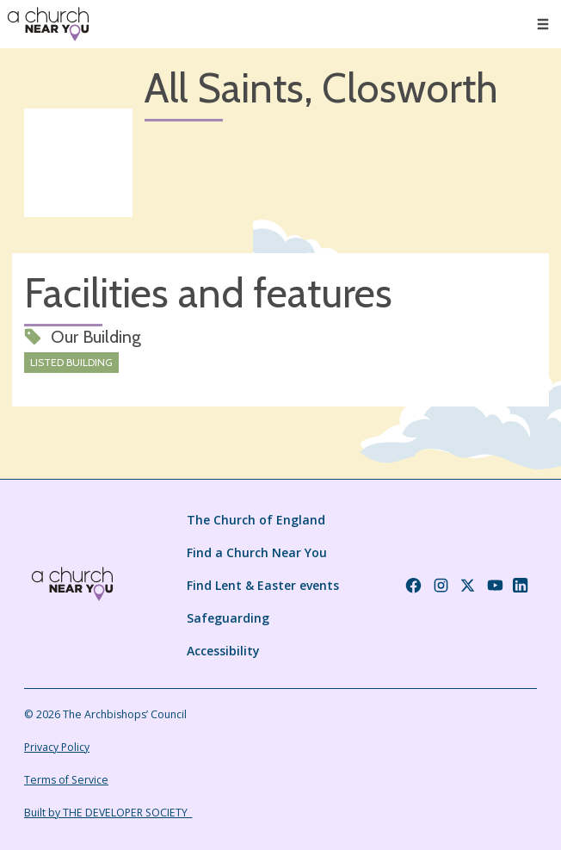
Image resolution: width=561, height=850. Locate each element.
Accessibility (223, 650)
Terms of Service (66, 779)
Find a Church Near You (257, 552)
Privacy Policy (56, 747)
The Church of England (256, 520)
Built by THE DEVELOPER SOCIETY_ (108, 812)
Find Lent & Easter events (263, 585)
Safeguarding (228, 618)
